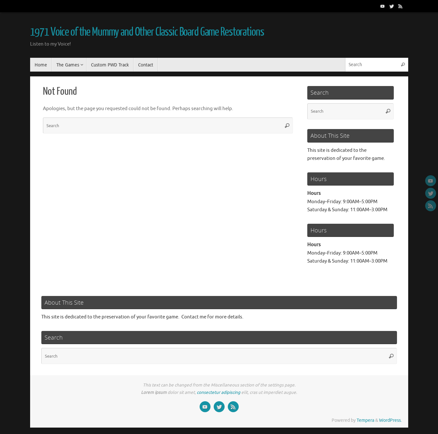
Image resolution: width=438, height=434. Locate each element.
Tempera (365, 420)
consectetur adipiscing (218, 392)
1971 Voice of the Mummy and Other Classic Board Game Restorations (147, 32)
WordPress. (390, 420)
